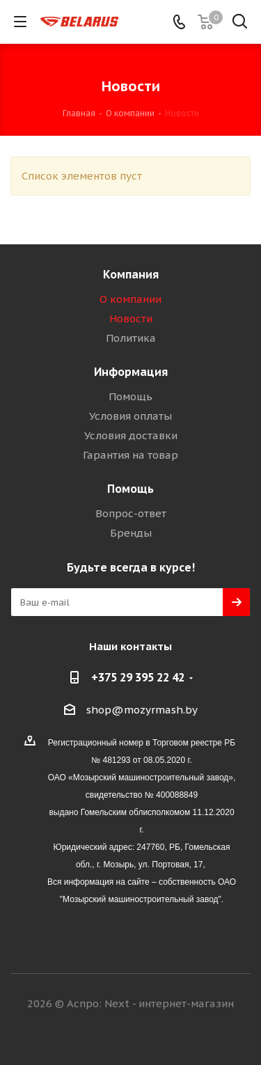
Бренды (131, 532)
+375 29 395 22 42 (137, 677)
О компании (130, 299)
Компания (131, 274)
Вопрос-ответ (130, 513)
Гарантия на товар (130, 455)
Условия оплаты (130, 416)
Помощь (130, 396)
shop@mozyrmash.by (142, 709)
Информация (131, 372)
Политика (131, 338)
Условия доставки (130, 435)
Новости (130, 318)
